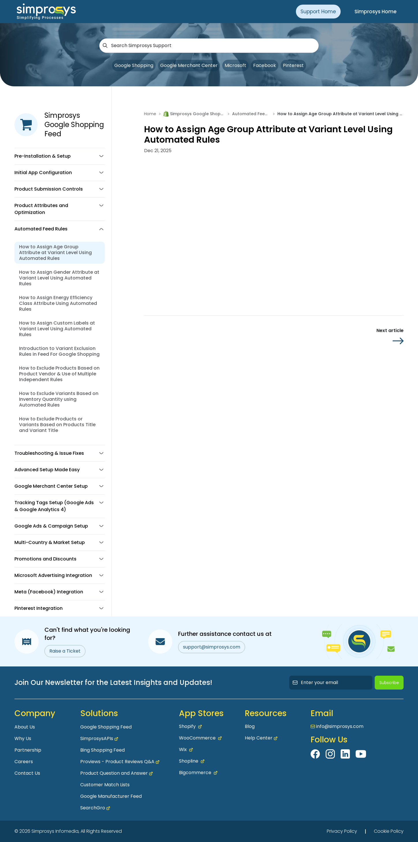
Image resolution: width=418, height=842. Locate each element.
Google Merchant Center (189, 65)
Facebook (264, 65)
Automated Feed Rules (251, 114)
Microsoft (235, 65)
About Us (24, 727)
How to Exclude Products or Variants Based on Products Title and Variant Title (57, 425)
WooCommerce (200, 738)
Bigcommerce (198, 772)
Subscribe (389, 682)
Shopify (190, 726)
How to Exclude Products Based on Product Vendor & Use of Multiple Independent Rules (59, 374)
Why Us (22, 738)
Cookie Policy (389, 831)
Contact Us (27, 773)
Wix (186, 749)
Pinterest (293, 65)
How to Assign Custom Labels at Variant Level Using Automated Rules (57, 329)
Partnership (27, 750)
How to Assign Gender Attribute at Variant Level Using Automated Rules (59, 278)
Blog (250, 726)
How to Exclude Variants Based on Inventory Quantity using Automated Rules (58, 399)
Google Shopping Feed (106, 727)
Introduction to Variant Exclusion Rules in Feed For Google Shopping (59, 351)
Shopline (191, 761)
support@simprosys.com (211, 647)
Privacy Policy (342, 831)
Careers (23, 761)
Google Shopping (133, 65)
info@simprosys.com (339, 726)
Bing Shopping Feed (102, 750)
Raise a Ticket (65, 651)
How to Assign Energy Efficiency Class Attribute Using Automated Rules (58, 303)
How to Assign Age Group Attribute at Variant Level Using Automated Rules (55, 252)
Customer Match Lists (105, 784)
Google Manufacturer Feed (111, 796)
